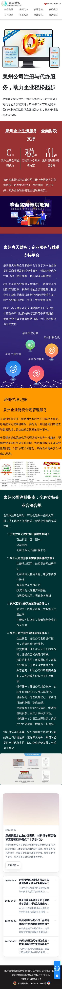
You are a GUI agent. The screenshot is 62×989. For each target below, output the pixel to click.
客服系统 (23, 15)
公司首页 (8, 9)
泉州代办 (23, 9)
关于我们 (37, 971)
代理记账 (38, 9)
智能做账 (38, 15)
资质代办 (53, 9)
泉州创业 (53, 15)
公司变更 (8, 15)
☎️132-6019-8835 (52, 4)
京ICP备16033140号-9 (31, 979)
